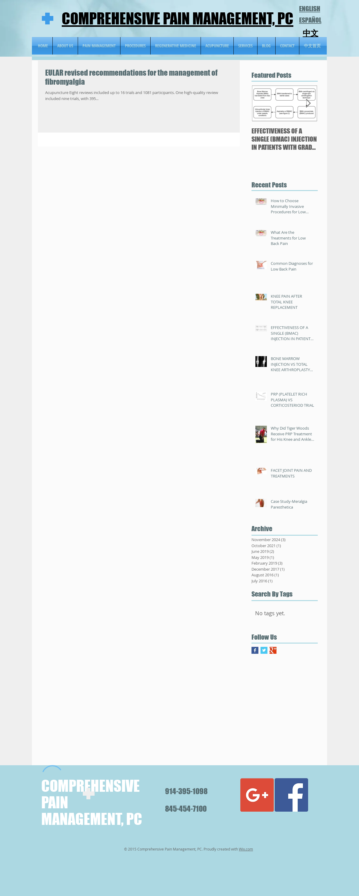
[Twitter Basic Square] (264, 650)
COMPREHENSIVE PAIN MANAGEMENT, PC (177, 18)
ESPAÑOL (310, 20)
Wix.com (246, 849)
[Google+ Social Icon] (257, 795)
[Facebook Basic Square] (254, 650)
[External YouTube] (140, 711)
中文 (310, 33)
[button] (176, 46)
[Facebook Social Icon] (291, 795)
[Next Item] (308, 103)
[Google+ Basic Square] (273, 650)
